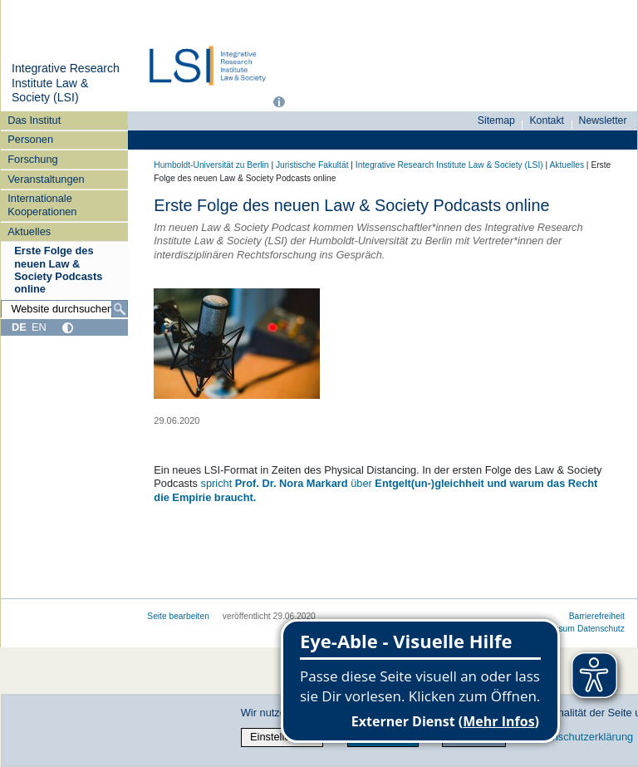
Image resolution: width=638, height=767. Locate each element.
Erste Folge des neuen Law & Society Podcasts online (58, 269)
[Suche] (119, 309)
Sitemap (496, 120)
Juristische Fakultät (312, 165)
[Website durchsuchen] (64, 309)
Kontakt (546, 120)
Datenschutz (601, 628)
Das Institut (34, 120)
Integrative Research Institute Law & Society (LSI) (66, 82)
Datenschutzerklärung (581, 736)
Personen (30, 139)
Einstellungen (282, 736)
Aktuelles (29, 231)
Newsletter (603, 120)
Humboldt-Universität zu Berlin (211, 165)
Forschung (32, 159)
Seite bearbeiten (178, 616)
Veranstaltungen (46, 179)
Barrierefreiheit (597, 616)
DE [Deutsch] (19, 327)
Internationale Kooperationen (41, 204)
